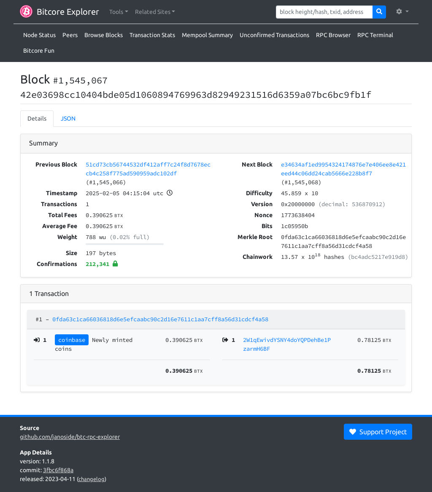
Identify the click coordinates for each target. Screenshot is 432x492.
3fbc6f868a (58, 470)
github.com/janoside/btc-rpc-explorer (70, 436)
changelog (91, 479)
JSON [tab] (68, 118)
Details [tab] (36, 118)
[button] (119, 12)
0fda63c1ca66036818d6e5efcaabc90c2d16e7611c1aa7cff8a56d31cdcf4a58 (160, 319)
